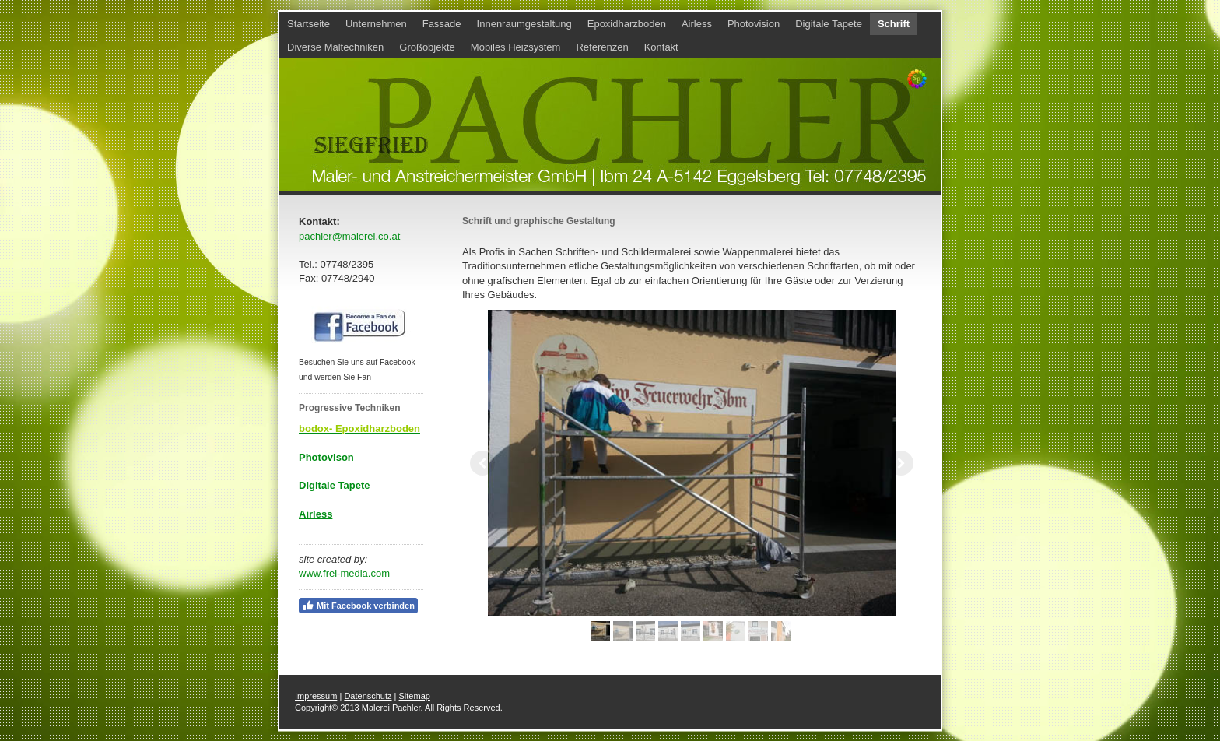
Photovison (326, 457)
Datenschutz (367, 696)
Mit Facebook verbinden (358, 605)
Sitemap (414, 696)
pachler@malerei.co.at (349, 236)
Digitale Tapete (334, 485)
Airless (315, 514)
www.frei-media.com (344, 573)
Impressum (316, 696)
